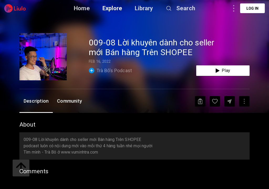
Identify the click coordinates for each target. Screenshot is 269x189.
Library (144, 8)
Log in (252, 8)
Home (82, 8)
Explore (112, 8)
